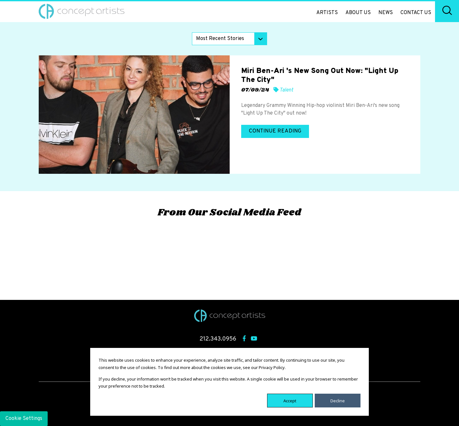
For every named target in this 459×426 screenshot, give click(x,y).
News (385, 13)
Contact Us (415, 13)
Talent (286, 90)
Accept (289, 400)
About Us (358, 13)
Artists (327, 13)
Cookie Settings (23, 418)
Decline (337, 400)
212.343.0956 (218, 339)
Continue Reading (275, 131)
